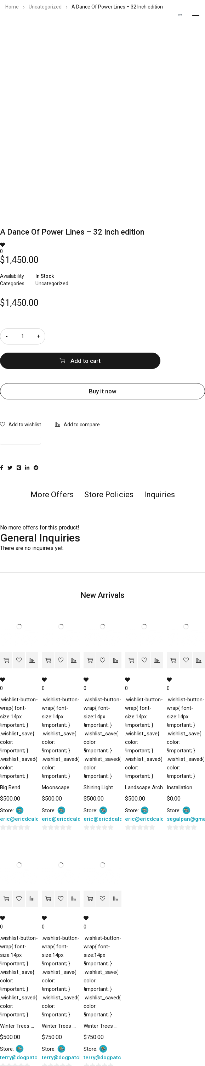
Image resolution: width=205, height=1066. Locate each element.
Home (12, 7)
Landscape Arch (144, 763)
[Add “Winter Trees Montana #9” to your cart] (6, 874)
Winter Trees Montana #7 (103, 1001)
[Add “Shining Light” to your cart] (90, 636)
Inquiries (159, 470)
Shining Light (98, 763)
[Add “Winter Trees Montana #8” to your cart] (48, 874)
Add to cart (134, 336)
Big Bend (10, 763)
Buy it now (102, 366)
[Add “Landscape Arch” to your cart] (131, 636)
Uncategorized (45, 7)
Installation (179, 763)
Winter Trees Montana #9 (19, 1001)
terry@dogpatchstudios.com (36, 1033)
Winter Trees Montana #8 (61, 1001)
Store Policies (108, 470)
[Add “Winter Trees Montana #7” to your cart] (90, 874)
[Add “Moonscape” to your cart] (48, 636)
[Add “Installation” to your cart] (173, 636)
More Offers (52, 470)
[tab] (52, 473)
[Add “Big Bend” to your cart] (6, 636)
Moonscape (55, 763)
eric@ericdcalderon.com (31, 794)
